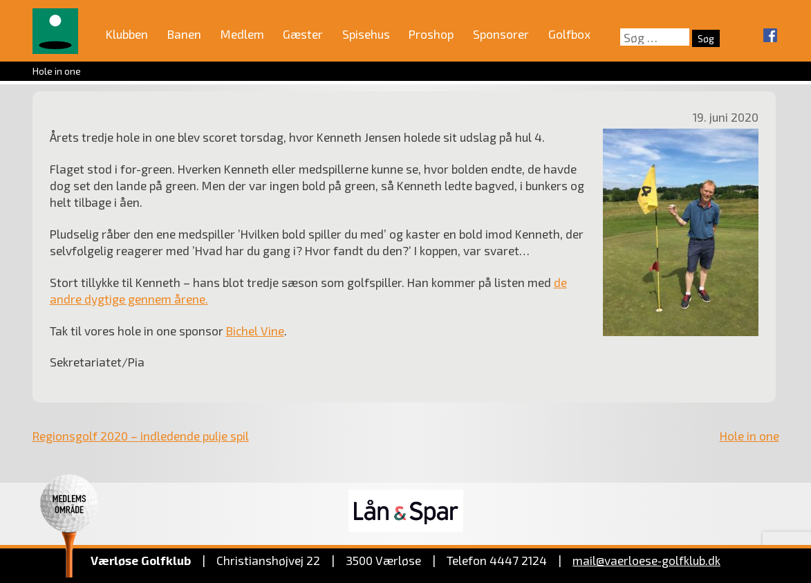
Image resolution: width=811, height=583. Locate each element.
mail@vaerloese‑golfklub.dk (646, 560)
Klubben (127, 34)
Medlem (242, 34)
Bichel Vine (255, 330)
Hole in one (749, 436)
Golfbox (569, 34)
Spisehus (366, 34)
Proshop (431, 34)
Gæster (303, 34)
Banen (184, 34)
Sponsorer (501, 34)
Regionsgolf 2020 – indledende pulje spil (140, 436)
